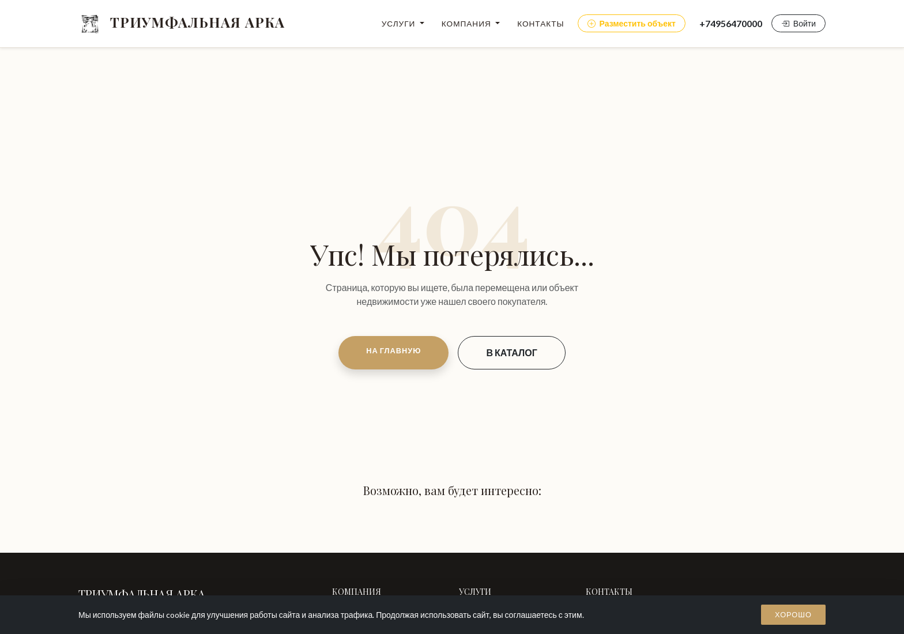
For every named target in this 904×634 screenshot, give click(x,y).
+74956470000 (730, 23)
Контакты (540, 23)
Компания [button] (468, 23)
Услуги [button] (400, 23)
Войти (798, 23)
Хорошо (793, 614)
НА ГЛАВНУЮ (393, 350)
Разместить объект (631, 23)
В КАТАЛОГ (511, 352)
